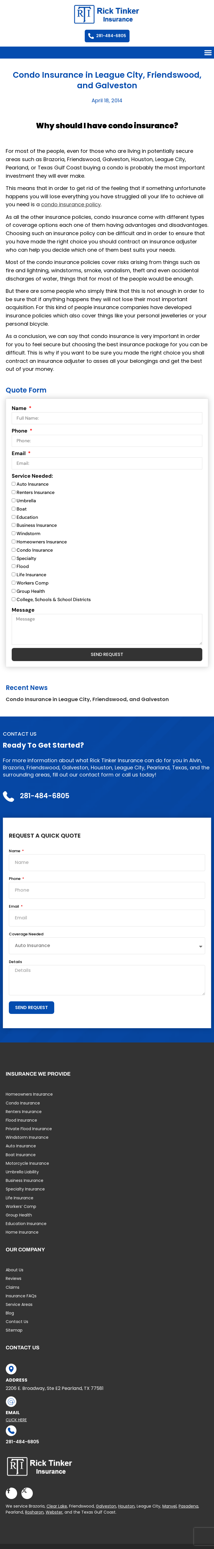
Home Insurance (22, 1232)
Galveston (106, 1506)
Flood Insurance (21, 1120)
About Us (14, 1270)
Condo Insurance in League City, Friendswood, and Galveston (87, 699)
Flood (23, 567)
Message (23, 610)
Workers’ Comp (21, 1206)
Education (27, 517)
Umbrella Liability (22, 1172)
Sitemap (14, 1330)
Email (19, 453)
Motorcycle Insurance (27, 1163)
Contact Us (17, 1321)
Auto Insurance (33, 484)
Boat (22, 509)
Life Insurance (31, 575)
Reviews (13, 1278)
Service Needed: (32, 476)
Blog (10, 1313)
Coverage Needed (26, 934)
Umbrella (26, 501)
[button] (208, 53)
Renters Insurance (35, 492)
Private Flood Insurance (29, 1129)
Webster (54, 1512)
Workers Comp (33, 583)
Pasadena (188, 1506)
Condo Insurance (35, 550)
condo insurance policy (71, 204)
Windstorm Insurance (27, 1137)
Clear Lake (57, 1506)
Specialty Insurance (25, 1189)
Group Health (31, 591)
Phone (20, 430)
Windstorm (29, 534)
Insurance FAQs (21, 1296)
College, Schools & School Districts (54, 600)
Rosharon (34, 1512)
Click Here (16, 1420)
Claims (12, 1287)
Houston (126, 1506)
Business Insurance (37, 526)
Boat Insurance (21, 1155)
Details (15, 962)
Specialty (26, 558)
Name (20, 408)
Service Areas (19, 1304)
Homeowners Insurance (42, 542)
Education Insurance (26, 1223)
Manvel (169, 1506)
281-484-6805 (22, 1441)
